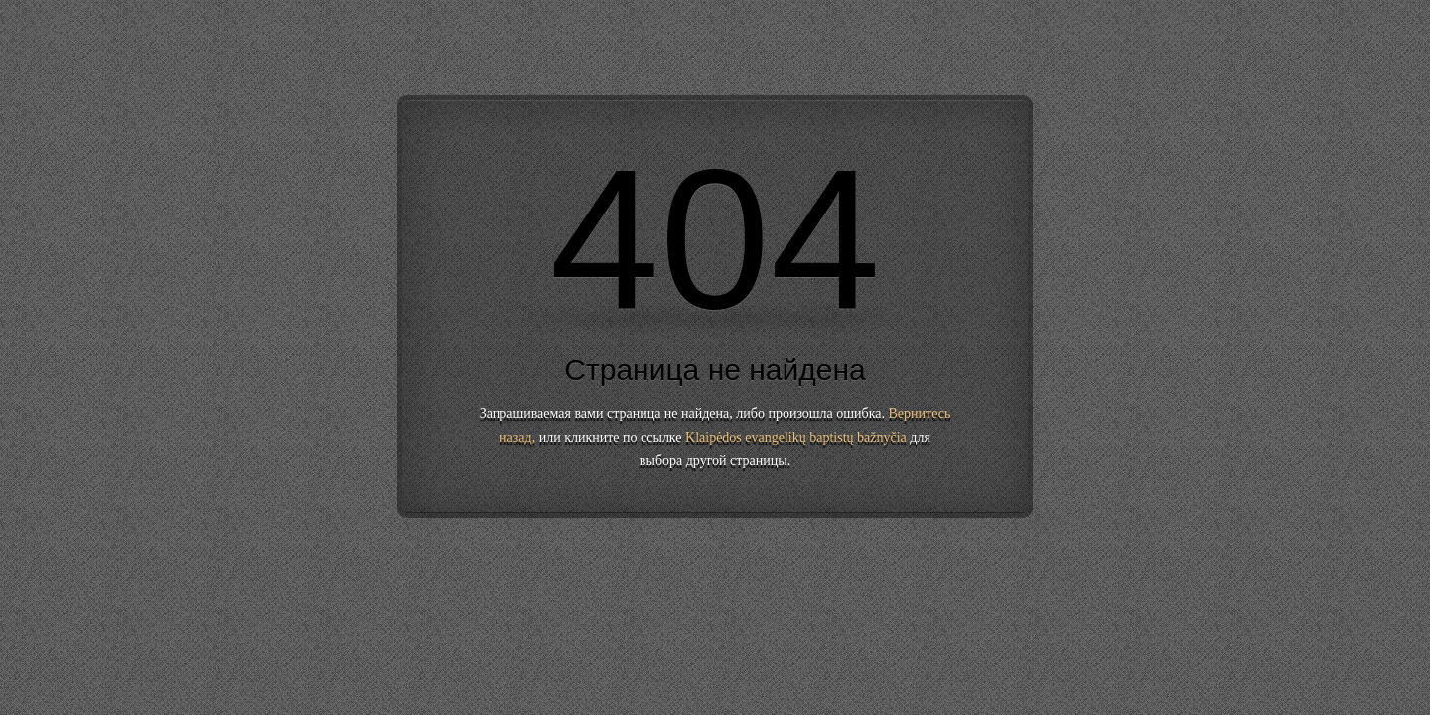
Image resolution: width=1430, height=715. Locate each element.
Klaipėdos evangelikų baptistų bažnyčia (796, 437)
